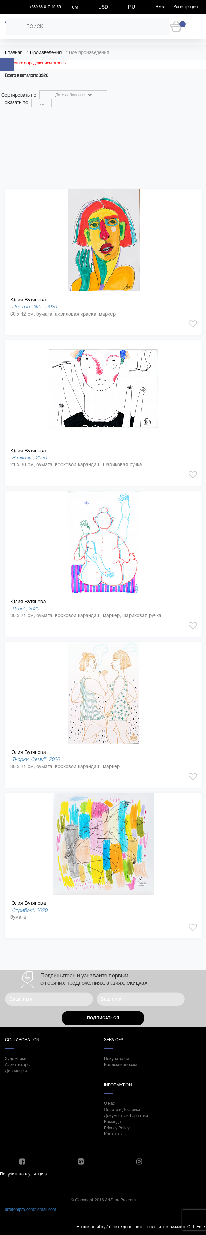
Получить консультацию (23, 1174)
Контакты (113, 1134)
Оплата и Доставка (122, 1109)
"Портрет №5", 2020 (33, 306)
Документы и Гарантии (126, 1115)
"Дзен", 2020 (24, 608)
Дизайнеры (16, 1070)
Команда (112, 1121)
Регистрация (185, 6)
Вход (160, 6)
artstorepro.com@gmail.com (30, 1209)
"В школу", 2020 (28, 457)
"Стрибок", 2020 (29, 910)
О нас (109, 1103)
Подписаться (103, 1018)
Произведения (46, 52)
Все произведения (89, 52)
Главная (13, 52)
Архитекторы (17, 1064)
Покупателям (116, 1058)
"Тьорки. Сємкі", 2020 (35, 759)
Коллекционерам (120, 1064)
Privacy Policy (117, 1128)
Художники (16, 1058)
